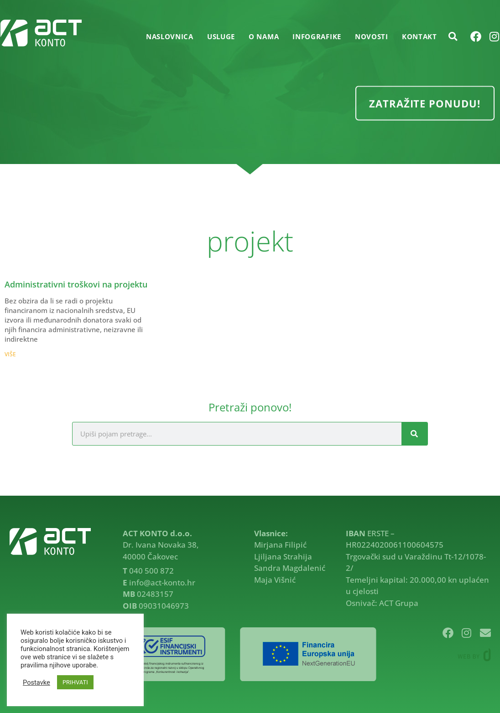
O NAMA (264, 36)
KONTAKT (419, 36)
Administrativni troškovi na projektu (76, 284)
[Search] (414, 433)
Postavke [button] (36, 682)
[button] (453, 36)
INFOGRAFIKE (316, 36)
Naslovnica (169, 36)
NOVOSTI (371, 36)
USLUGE (221, 36)
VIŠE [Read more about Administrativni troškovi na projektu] (10, 354)
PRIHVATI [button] (75, 682)
